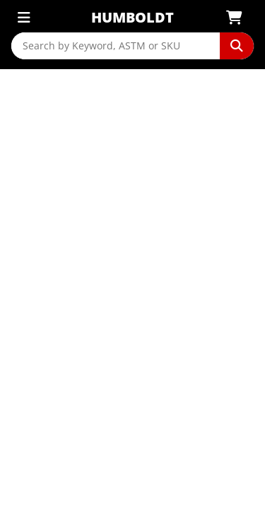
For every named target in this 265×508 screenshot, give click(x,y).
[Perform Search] (237, 45)
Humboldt (132, 17)
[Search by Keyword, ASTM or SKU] (115, 45)
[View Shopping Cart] (238, 18)
